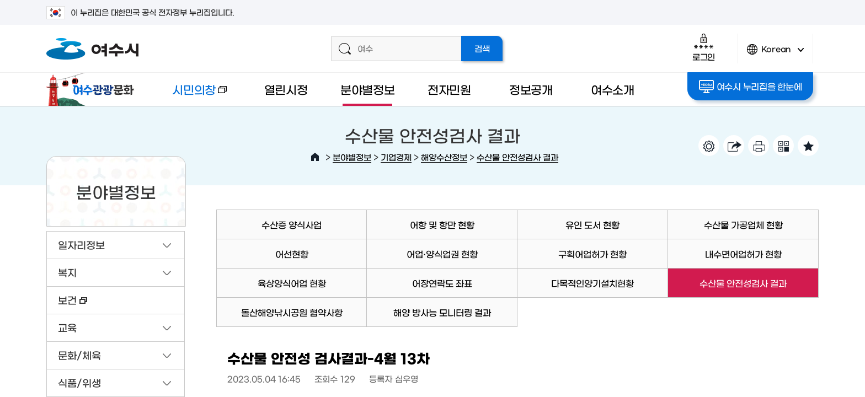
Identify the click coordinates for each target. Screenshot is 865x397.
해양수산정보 (444, 157)
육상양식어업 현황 (292, 282)
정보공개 (531, 89)
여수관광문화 (93, 89)
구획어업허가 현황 (592, 253)
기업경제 (396, 157)
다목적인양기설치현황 (592, 282)
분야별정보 (367, 89)
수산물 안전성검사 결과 (517, 157)
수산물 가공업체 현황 (743, 224)
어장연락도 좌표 (442, 282)
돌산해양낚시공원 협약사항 (292, 312)
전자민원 (449, 89)
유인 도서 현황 (592, 224)
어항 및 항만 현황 (442, 224)
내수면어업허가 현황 (743, 253)
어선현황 (291, 253)
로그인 (703, 47)
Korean (775, 53)
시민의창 (190, 94)
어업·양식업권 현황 (442, 253)
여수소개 (612, 89)
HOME (315, 157)
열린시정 (286, 89)
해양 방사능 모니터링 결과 (442, 312)
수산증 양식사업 (291, 224)
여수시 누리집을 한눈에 (750, 86)
